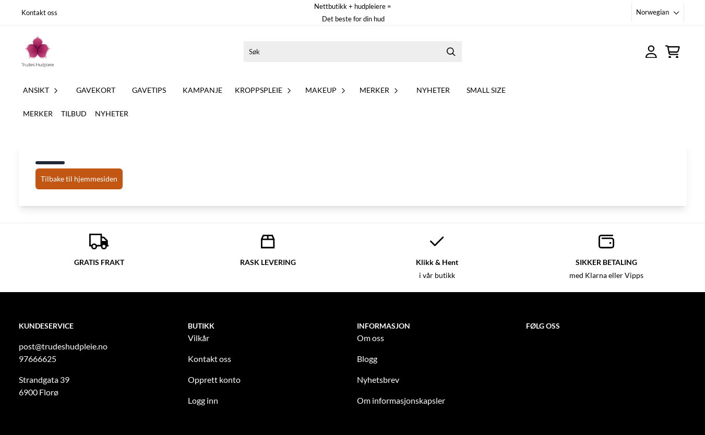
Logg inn (203, 400)
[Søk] (353, 51)
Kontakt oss (39, 12)
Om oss (370, 338)
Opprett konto (214, 379)
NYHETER (433, 90)
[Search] (451, 51)
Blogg (367, 359)
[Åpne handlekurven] (672, 52)
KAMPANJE (202, 90)
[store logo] (37, 51)
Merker (38, 113)
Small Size (486, 90)
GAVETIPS (149, 90)
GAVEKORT (95, 90)
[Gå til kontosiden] (651, 52)
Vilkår (198, 338)
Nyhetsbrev (378, 379)
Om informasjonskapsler (401, 400)
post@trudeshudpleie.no (63, 346)
